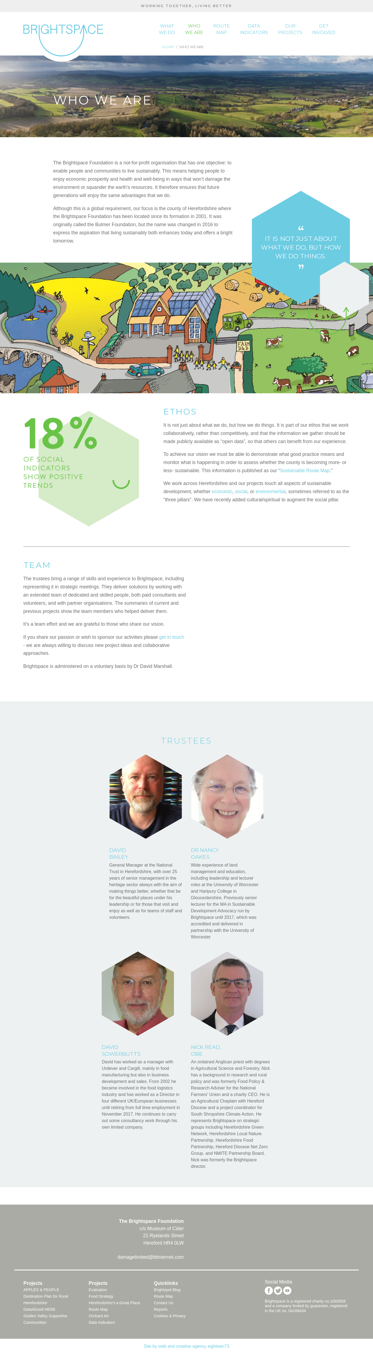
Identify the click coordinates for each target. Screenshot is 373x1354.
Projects (32, 1283)
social (241, 491)
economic (222, 491)
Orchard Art (99, 1316)
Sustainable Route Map (305, 470)
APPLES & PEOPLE (41, 1290)
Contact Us (163, 1303)
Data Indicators (102, 1322)
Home (168, 47)
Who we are (194, 29)
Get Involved (323, 29)
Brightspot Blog (167, 1290)
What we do (167, 29)
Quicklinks (166, 1283)
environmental (270, 491)
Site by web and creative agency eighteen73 (186, 1346)
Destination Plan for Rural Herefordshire (45, 1299)
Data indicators (254, 29)
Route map (221, 29)
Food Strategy (101, 1296)
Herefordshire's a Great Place (114, 1303)
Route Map (98, 1309)
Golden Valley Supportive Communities (45, 1319)
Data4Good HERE (39, 1309)
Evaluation (98, 1290)
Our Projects (290, 29)
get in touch (171, 637)
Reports (161, 1309)
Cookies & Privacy (170, 1316)
